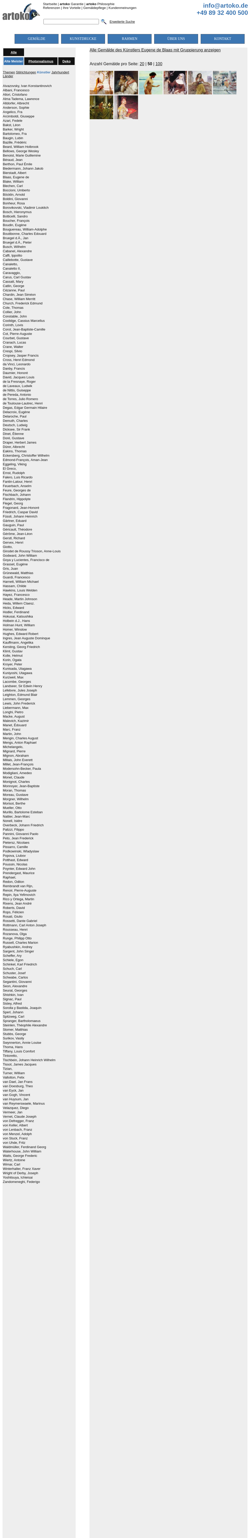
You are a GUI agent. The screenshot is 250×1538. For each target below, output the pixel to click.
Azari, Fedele (12, 120)
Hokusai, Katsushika (18, 616)
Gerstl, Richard (14, 538)
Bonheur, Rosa (14, 203)
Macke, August (14, 716)
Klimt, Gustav (12, 651)
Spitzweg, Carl (13, 1016)
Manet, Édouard (15, 725)
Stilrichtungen (26, 72)
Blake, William (13, 181)
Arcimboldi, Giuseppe (19, 116)
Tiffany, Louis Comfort (19, 1051)
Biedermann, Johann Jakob (23, 168)
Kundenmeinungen (123, 8)
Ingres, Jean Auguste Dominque (26, 638)
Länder (8, 76)
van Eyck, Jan (13, 1090)
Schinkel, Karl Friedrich (20, 964)
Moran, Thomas (14, 790)
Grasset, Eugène (15, 564)
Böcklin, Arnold (14, 194)
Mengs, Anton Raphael (20, 742)
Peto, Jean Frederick (18, 838)
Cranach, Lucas (14, 342)
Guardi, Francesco (16, 577)
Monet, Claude (14, 777)
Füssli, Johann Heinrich (20, 516)
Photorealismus (40, 61)
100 (158, 64)
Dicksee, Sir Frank (16, 429)
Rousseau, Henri (15, 929)
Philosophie (100, 4)
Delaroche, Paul (15, 416)
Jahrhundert (60, 72)
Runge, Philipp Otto (17, 938)
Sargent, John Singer (18, 951)
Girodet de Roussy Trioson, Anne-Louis (32, 551)
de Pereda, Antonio (17, 394)
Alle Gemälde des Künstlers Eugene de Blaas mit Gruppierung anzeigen (155, 50)
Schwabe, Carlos (15, 977)
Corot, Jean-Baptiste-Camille (24, 329)
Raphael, (9, 877)
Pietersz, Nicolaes (16, 842)
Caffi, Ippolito (12, 255)
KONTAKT (222, 39)
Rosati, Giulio (12, 916)
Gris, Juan (10, 568)
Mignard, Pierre (14, 751)
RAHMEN (130, 39)
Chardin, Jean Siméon (19, 294)
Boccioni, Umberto (16, 190)
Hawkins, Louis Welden (20, 590)
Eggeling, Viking (15, 464)
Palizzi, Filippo (13, 829)
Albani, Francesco (16, 90)
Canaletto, (10, 264)
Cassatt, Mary (13, 281)
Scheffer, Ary (12, 955)
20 (142, 64)
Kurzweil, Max (13, 677)
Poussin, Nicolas (15, 864)
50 (149, 64)
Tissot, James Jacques (20, 1064)
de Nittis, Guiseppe (17, 390)
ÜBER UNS (176, 39)
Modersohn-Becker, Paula (22, 768)
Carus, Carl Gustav (17, 277)
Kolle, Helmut (12, 655)
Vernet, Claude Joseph (20, 1116)
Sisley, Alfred (12, 1003)
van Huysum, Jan (15, 1099)
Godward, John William (20, 555)
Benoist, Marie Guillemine (22, 155)
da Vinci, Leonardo (16, 364)
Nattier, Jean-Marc (16, 816)
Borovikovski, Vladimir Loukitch (26, 207)
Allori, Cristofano (15, 94)
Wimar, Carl (11, 1164)
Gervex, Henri (13, 542)
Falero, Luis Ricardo (17, 477)
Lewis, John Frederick (19, 703)
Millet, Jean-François (18, 764)
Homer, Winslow (15, 629)
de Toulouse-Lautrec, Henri (23, 403)
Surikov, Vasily (13, 1038)
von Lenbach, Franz (17, 1129)
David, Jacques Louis (19, 377)
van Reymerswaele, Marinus (24, 1103)
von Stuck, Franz (15, 1138)
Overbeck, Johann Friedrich (23, 825)
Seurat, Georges (15, 990)
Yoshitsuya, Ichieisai (18, 1177)
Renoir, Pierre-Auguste (20, 890)
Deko (66, 61)
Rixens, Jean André (17, 903)
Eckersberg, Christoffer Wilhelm (26, 455)
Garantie (72, 4)
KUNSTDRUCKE (83, 39)
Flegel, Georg (13, 503)
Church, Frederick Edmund (22, 303)
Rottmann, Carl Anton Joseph (24, 925)
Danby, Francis (14, 368)
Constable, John (15, 316)
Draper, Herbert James (20, 442)
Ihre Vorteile (72, 8)
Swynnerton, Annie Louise (22, 1042)
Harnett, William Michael (21, 581)
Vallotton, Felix (13, 1077)
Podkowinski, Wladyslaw (21, 851)
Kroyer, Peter (12, 664)
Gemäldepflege (94, 8)
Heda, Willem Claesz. (19, 603)
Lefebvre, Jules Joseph (20, 690)
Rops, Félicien (13, 912)
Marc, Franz (11, 729)
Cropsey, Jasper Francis (21, 355)
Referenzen (51, 8)
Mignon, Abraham (16, 755)
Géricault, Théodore (17, 529)
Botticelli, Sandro (15, 216)
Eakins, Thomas (15, 451)
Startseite (50, 4)
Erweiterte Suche (122, 22)
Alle (14, 52)
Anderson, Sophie (16, 107)
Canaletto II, (12, 268)
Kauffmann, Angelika (18, 642)
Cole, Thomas (13, 307)
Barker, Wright (13, 129)
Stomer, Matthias (15, 1029)
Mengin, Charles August (20, 738)
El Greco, (10, 468)
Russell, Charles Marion (20, 942)
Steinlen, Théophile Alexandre (25, 1025)
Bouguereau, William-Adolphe (25, 229)
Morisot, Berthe (14, 803)
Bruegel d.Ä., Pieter (17, 242)
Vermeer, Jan (12, 1112)
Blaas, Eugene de (16, 177)
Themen (9, 72)
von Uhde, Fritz (14, 1142)
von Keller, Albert (15, 1125)
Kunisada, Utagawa (17, 668)
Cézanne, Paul (14, 290)
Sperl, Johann (13, 1012)
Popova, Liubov (14, 855)
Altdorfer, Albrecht (16, 103)
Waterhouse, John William (22, 1151)
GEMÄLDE (36, 39)
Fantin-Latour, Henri (17, 481)
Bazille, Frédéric (15, 142)
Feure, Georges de (17, 490)
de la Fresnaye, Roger (19, 381)
